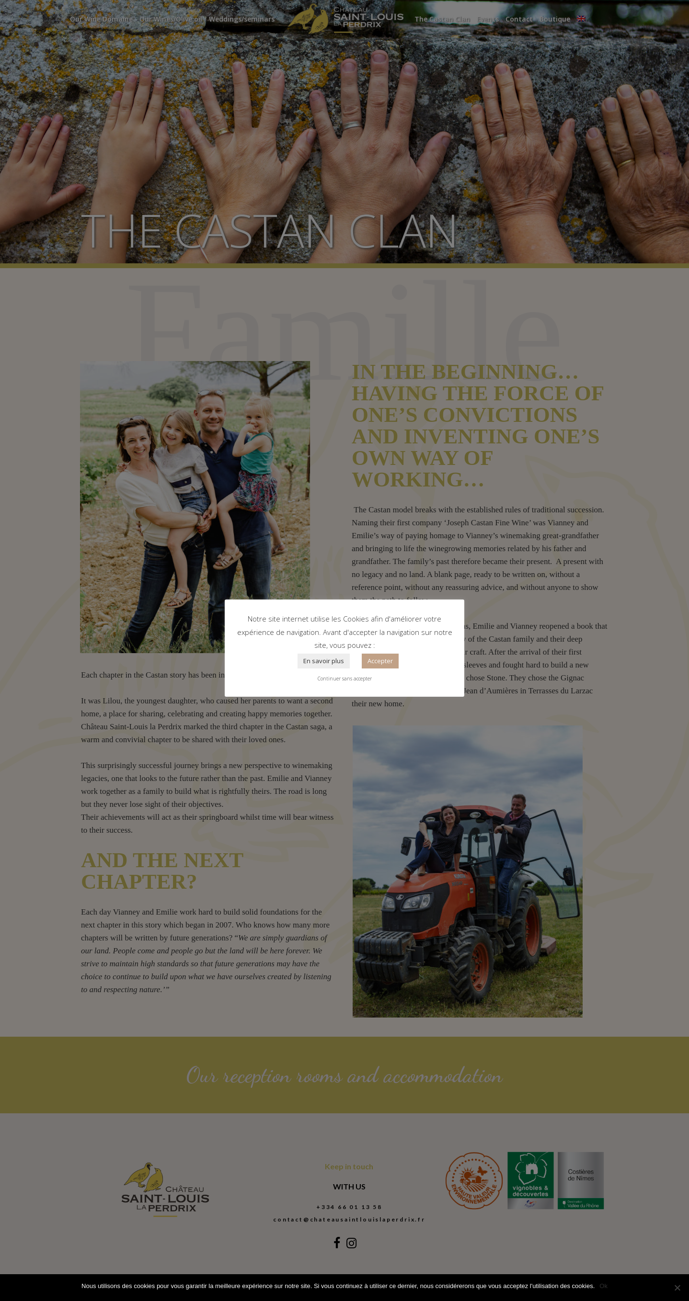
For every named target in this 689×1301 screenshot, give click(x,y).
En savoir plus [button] (323, 660)
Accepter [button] (380, 660)
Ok (603, 1286)
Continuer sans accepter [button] (345, 678)
